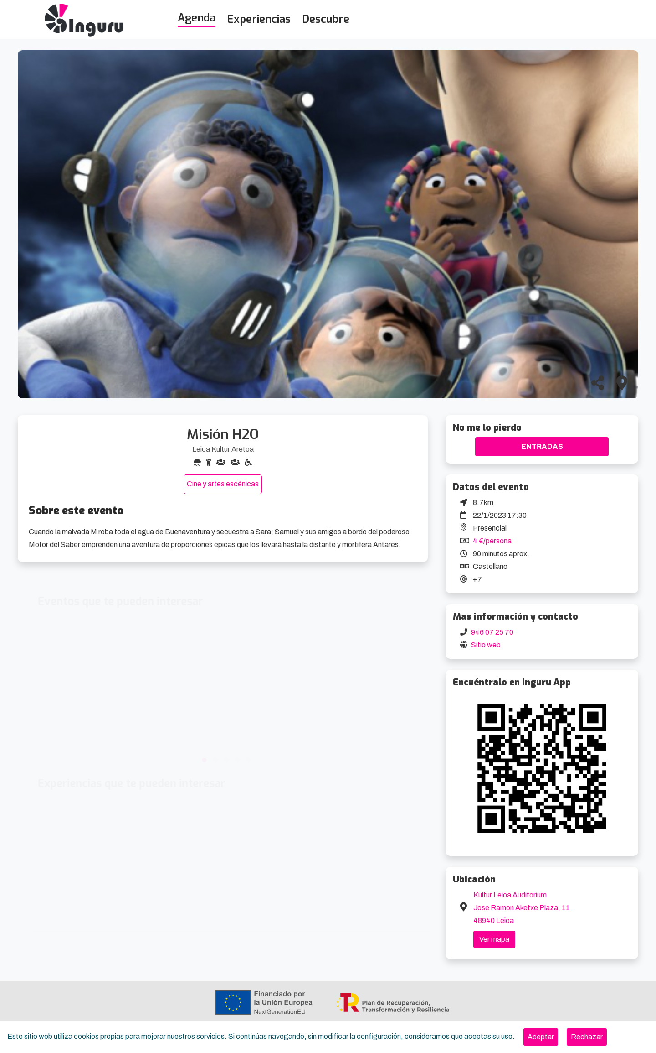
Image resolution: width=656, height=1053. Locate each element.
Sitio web (486, 645)
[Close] (540, 1037)
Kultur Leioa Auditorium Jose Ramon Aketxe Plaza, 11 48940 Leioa (521, 907)
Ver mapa (494, 939)
